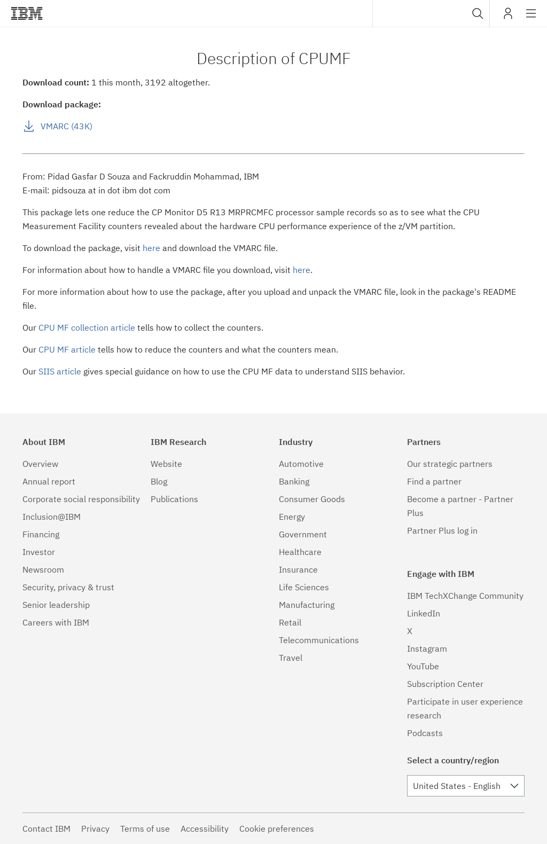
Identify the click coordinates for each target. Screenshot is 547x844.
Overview (40, 463)
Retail (290, 622)
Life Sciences (304, 587)
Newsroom (43, 569)
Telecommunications (319, 640)
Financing (40, 534)
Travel (290, 657)
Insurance (298, 569)
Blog (159, 481)
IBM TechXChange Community (465, 595)
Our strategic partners (450, 463)
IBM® (27, 13)
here (151, 248)
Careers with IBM (55, 622)
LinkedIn (423, 613)
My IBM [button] (508, 17)
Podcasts (425, 733)
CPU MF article (67, 349)
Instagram (427, 648)
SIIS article (59, 371)
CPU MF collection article (86, 327)
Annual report (48, 481)
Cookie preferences (276, 828)
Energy (292, 516)
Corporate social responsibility (81, 499)
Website (166, 463)
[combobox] (431, 13)
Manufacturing (306, 604)
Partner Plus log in (442, 530)
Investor (38, 551)
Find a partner (434, 481)
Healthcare (300, 551)
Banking (294, 481)
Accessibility (205, 828)
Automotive (301, 463)
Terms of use (145, 828)
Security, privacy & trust (68, 587)
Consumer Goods (312, 499)
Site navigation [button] (531, 19)
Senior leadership (56, 604)
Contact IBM (46, 828)
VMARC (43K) (66, 126)
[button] (477, 13)
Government (303, 534)
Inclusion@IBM (51, 516)
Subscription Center (445, 683)
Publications (174, 499)
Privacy (95, 828)
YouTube (423, 666)
